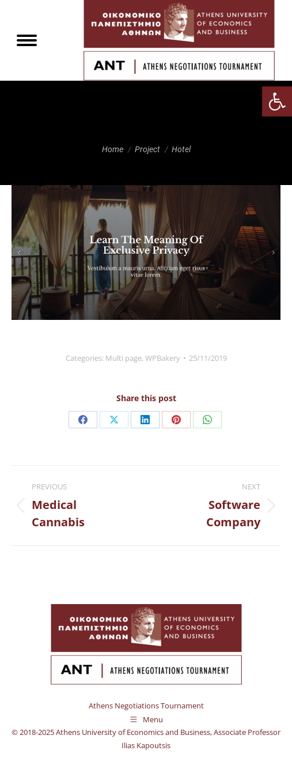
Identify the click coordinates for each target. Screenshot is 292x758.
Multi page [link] (123, 358)
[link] (277, 101)
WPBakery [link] (162, 358)
